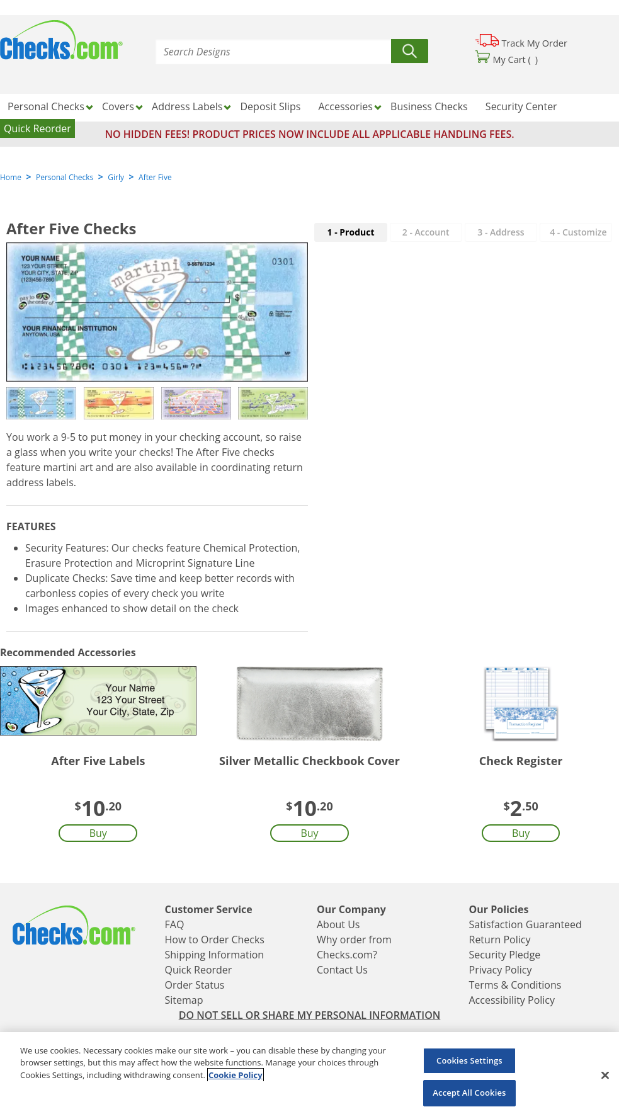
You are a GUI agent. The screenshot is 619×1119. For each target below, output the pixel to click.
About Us (338, 924)
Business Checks (429, 106)
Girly (116, 177)
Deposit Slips (271, 106)
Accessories (345, 106)
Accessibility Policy (512, 1000)
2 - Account (426, 232)
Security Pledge (505, 955)
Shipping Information (214, 955)
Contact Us (342, 970)
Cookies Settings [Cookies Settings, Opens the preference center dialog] (469, 1060)
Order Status (195, 985)
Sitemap (184, 1000)
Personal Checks (46, 106)
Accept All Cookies (469, 1092)
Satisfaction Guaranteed (525, 924)
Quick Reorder (37, 128)
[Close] (605, 1075)
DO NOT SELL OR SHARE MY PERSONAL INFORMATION (310, 1015)
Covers (118, 106)
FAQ (175, 924)
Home (10, 177)
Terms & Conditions (515, 985)
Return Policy (500, 939)
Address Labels (187, 106)
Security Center (521, 106)
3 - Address (500, 232)
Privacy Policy (500, 970)
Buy (98, 833)
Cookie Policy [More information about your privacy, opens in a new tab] (235, 1075)
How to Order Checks (214, 939)
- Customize (578, 232)
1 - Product (351, 232)
